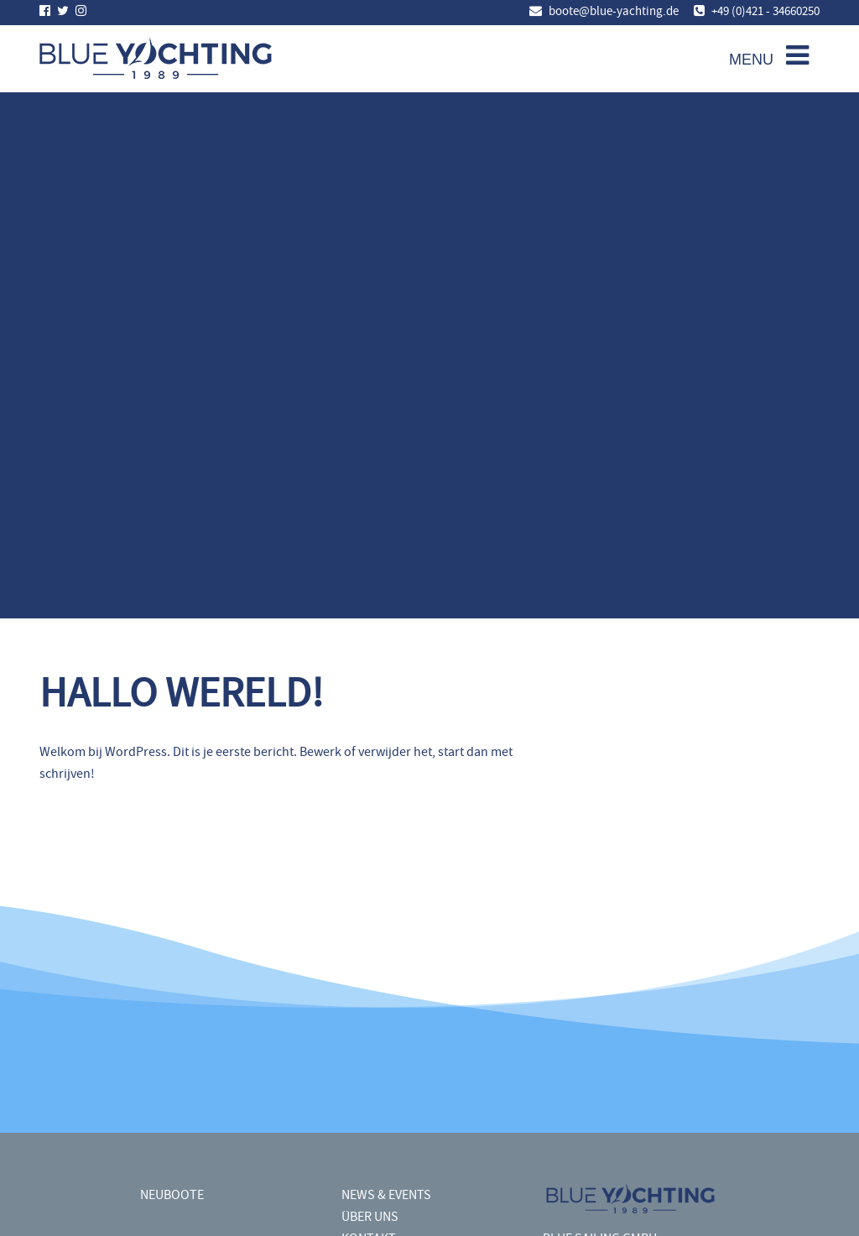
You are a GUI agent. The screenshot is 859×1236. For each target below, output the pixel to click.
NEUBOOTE (172, 1194)
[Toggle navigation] (765, 57)
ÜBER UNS (369, 1215)
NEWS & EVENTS (386, 1194)
